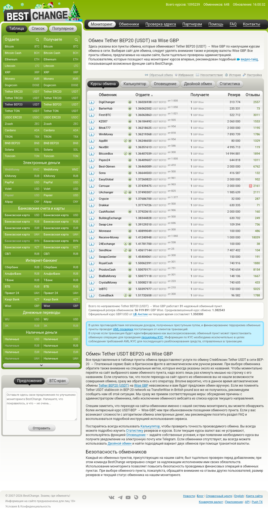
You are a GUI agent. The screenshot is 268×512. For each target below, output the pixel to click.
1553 (256, 121)
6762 (256, 166)
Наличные (23, 339)
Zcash (23, 124)
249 (257, 218)
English (239, 496)
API (247, 502)
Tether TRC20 (23, 98)
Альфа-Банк (23, 274)
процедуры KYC (152, 337)
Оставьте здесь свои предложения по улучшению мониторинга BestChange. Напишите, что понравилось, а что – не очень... (41, 406)
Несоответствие (211, 75)
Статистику (134, 431)
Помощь (216, 24)
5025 (256, 289)
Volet (23, 189)
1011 (256, 160)
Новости (189, 496)
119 (257, 147)
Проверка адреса (161, 24)
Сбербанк (23, 267)
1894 (256, 153)
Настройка (254, 75)
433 (257, 282)
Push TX (257, 502)
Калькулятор (150, 426)
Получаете (200, 95)
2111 (256, 192)
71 (258, 205)
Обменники (129, 24)
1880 (256, 263)
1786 (256, 134)
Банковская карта (23, 215)
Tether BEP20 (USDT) (114, 385)
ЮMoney (23, 176)
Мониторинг (102, 24)
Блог (200, 496)
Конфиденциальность (35, 506)
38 (258, 244)
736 (257, 224)
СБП (23, 254)
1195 (256, 128)
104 (257, 250)
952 (257, 179)
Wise (23, 306)
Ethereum (23, 59)
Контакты (251, 24)
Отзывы (253, 95)
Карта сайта (254, 496)
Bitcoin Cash (23, 53)
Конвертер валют (211, 502)
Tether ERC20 (23, 92)
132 (257, 173)
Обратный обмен (161, 75)
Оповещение (136, 435)
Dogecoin (23, 85)
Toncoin (23, 156)
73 (258, 108)
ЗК (23, 326)
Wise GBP (141, 385)
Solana (23, 150)
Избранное (185, 75)
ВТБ (23, 287)
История (235, 75)
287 (257, 199)
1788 (256, 295)
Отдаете (144, 95)
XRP (23, 72)
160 (257, 211)
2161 (254, 186)
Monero (23, 79)
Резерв (234, 95)
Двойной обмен (120, 443)
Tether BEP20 (23, 104)
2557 (256, 102)
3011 (256, 115)
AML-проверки (123, 329)
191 (257, 257)
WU (23, 319)
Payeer (23, 195)
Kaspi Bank (23, 299)
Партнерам (192, 24)
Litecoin (23, 66)
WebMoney (23, 169)
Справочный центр (219, 496)
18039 (256, 237)
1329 (256, 141)
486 (257, 231)
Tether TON (23, 111)
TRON (23, 137)
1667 (256, 276)
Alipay (23, 202)
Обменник (108, 95)
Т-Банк (23, 280)
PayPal (23, 182)
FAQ (233, 24)
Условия (11, 506)
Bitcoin (23, 46)
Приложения (234, 502)
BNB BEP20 (23, 143)
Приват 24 (23, 293)
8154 (256, 269)
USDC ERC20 (23, 117)
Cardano (23, 130)
